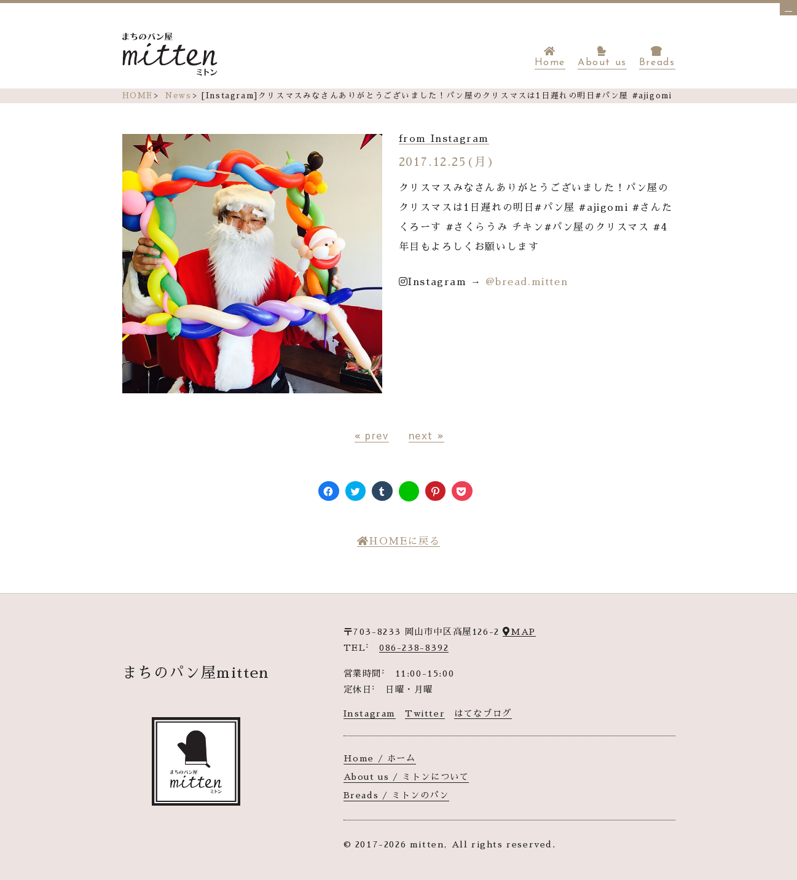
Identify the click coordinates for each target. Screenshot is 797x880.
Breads (657, 57)
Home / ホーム (380, 758)
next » (427, 435)
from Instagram (444, 139)
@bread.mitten (526, 282)
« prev (372, 435)
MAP (519, 631)
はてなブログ (483, 713)
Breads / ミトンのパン (396, 795)
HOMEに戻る (399, 541)
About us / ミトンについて (406, 776)
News (178, 96)
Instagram (370, 713)
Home (550, 57)
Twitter (425, 713)
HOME (137, 96)
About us (602, 57)
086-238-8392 (414, 647)
